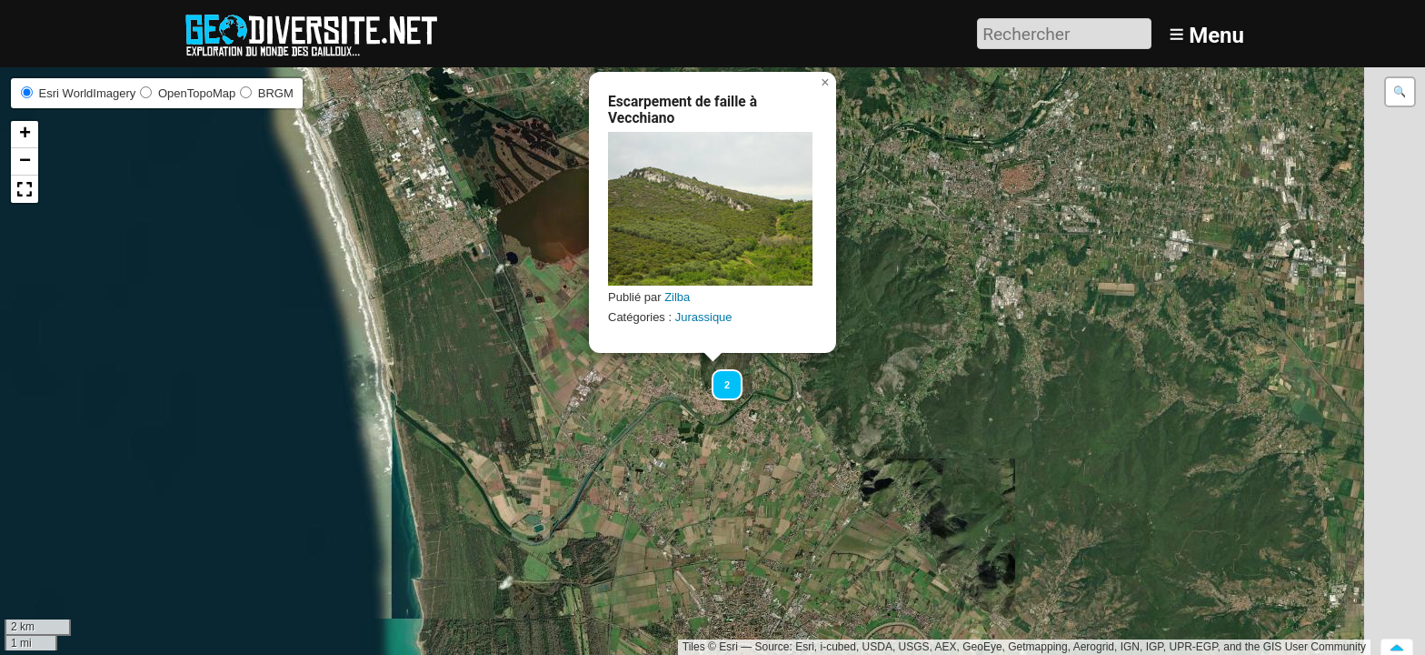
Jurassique (703, 317)
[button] (719, 376)
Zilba (677, 297)
